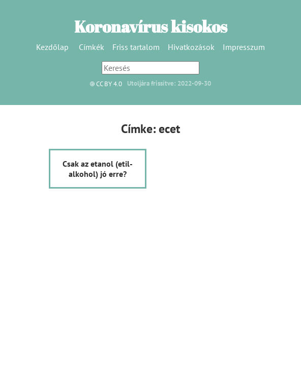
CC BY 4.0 (103, 84)
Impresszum (244, 47)
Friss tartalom (136, 47)
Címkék (91, 47)
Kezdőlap (52, 47)
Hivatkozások (191, 47)
